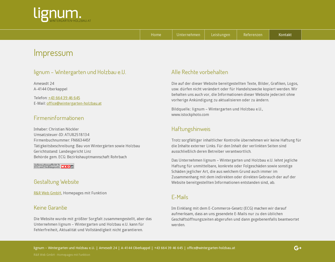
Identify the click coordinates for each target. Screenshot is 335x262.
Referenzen (252, 35)
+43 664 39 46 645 (64, 98)
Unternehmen (188, 35)
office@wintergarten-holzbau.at (74, 103)
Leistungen (220, 35)
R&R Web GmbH (47, 193)
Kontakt (285, 35)
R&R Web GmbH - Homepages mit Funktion (62, 255)
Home (156, 35)
